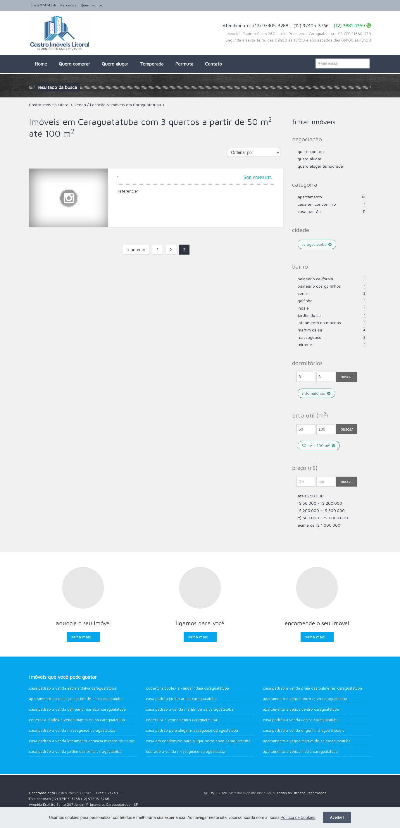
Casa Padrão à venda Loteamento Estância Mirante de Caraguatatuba (89, 740)
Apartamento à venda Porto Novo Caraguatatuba (305, 698)
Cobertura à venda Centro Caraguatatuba (181, 719)
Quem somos (91, 5)
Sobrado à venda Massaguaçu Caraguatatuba (185, 751)
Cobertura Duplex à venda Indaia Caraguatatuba (187, 688)
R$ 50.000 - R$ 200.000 (320, 503)
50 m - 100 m (318, 445)
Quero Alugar (309, 158)
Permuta (184, 63)
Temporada (151, 63)
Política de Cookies (297, 817)
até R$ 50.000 (311, 495)
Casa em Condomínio (317, 204)
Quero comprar (74, 63)
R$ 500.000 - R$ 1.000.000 (323, 517)
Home (41, 63)
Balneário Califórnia (315, 278)
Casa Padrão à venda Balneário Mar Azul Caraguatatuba (77, 709)
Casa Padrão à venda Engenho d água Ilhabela (303, 730)
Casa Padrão (309, 211)
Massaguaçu (309, 337)
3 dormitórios (316, 393)
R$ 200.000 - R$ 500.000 (321, 510)
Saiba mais (81, 636)
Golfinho (305, 300)
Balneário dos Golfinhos (319, 286)
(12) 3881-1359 (349, 25)
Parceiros (68, 5)
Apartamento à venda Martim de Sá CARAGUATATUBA (307, 740)
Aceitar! (337, 817)
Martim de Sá (310, 329)
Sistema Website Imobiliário (252, 793)
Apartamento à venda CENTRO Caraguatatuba (301, 709)
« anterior (136, 249)
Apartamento (310, 196)
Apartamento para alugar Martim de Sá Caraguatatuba (76, 698)
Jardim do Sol (310, 315)
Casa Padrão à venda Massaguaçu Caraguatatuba (72, 730)
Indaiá (303, 307)
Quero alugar (115, 63)
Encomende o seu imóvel (317, 623)
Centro (304, 293)
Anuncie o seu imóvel (83, 623)
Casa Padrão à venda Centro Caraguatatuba (301, 719)
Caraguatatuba (316, 244)
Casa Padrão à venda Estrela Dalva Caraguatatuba (72, 688)
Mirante (305, 344)
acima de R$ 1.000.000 (319, 525)
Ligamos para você (200, 623)
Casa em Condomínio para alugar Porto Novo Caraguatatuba (198, 740)
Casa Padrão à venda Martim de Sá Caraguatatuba (189, 709)
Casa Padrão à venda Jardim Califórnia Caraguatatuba (75, 751)
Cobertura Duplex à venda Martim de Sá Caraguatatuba (77, 719)
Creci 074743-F (43, 5)
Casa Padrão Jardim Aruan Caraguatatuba (181, 698)
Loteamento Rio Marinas (319, 322)
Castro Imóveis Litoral (74, 793)
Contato (213, 63)
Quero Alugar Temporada (320, 166)
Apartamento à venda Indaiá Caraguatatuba (300, 751)
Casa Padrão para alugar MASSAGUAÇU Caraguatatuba (192, 730)
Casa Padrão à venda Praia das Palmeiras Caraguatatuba (312, 688)
